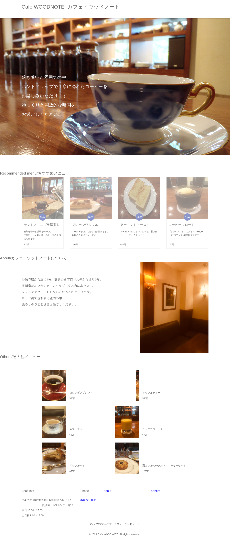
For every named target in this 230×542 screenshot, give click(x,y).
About (107, 490)
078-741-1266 (88, 500)
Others (155, 490)
